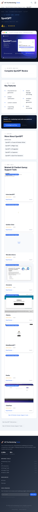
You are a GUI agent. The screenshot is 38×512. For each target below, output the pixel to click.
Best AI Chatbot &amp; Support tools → (19, 415)
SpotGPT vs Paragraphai (12, 149)
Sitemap (3, 483)
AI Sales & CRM (19, 472)
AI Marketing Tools (19, 461)
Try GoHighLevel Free (12, 125)
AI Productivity (19, 466)
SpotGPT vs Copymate (11, 152)
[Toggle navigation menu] (35, 2)
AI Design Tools (19, 470)
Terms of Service (22, 509)
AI (19, 463)
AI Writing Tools (19, 468)
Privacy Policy (15, 509)
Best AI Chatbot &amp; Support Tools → (13, 426)
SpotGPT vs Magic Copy (12, 145)
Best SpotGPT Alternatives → (10, 422)
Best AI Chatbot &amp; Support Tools (15, 7)
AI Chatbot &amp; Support (15, 11)
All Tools (3, 480)
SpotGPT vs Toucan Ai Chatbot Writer (15, 142)
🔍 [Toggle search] (31, 2)
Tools (7, 11)
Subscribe (33, 494)
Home (2, 7)
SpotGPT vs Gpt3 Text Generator (14, 155)
